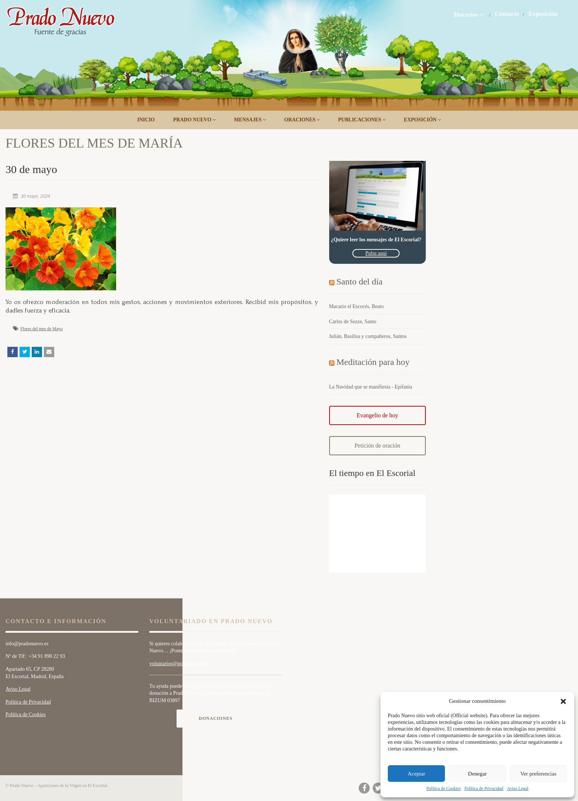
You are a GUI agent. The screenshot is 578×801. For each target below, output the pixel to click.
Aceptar (416, 774)
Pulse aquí (376, 253)
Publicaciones (361, 119)
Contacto (507, 14)
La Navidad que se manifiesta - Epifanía (370, 387)
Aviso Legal (517, 788)
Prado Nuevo (194, 119)
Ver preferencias (538, 774)
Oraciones (302, 119)
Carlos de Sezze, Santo (352, 321)
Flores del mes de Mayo (41, 328)
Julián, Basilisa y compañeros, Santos (368, 336)
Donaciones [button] (215, 718)
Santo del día (360, 281)
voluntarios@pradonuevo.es (178, 663)
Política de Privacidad (483, 788)
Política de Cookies (443, 788)
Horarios (468, 14)
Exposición (543, 14)
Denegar (477, 774)
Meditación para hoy (373, 362)
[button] (563, 701)
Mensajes (250, 119)
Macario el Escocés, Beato (356, 306)
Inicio (145, 119)
